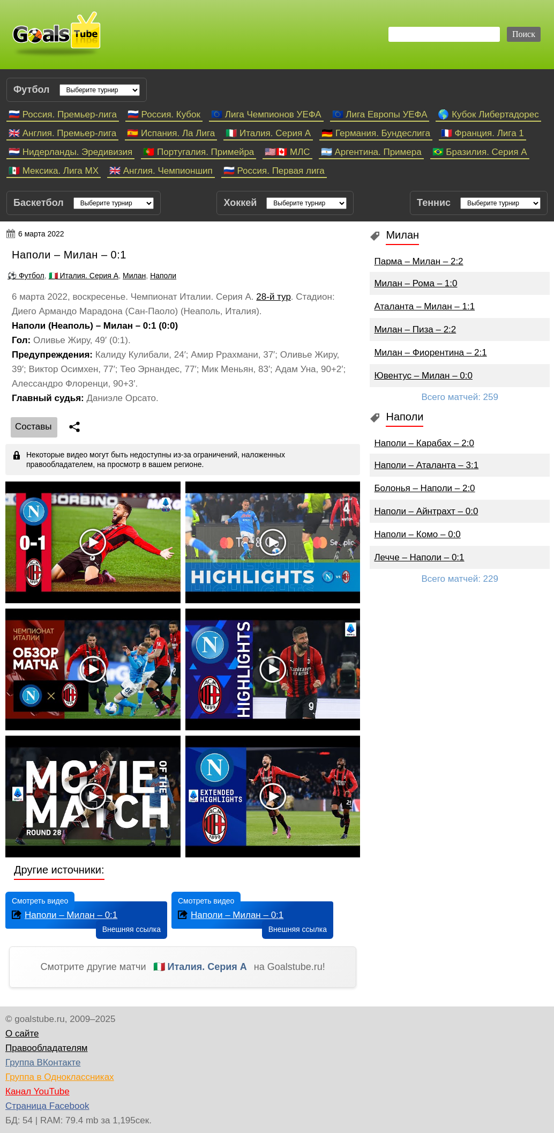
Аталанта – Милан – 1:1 (424, 306)
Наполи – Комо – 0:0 (417, 534)
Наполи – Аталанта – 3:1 (426, 465)
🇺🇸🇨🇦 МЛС (287, 152)
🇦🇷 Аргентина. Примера (371, 152)
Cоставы (33, 426)
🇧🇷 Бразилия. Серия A (479, 152)
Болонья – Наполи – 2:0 (424, 488)
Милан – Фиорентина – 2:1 (430, 352)
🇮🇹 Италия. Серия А (268, 133)
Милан (134, 275)
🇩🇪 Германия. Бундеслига (375, 133)
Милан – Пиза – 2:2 (415, 329)
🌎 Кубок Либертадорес (488, 114)
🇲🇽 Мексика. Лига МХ (54, 171)
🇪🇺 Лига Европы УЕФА (380, 114)
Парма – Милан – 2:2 (418, 261)
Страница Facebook (47, 1106)
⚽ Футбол (26, 275)
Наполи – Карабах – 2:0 (424, 443)
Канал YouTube (37, 1091)
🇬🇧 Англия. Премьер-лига (62, 133)
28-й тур (273, 297)
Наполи (163, 275)
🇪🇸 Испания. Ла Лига (171, 133)
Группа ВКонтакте (42, 1062)
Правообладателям (46, 1048)
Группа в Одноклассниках (59, 1077)
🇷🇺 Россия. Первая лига (274, 171)
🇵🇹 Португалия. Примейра (198, 152)
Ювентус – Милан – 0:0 (423, 376)
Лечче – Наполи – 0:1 (419, 557)
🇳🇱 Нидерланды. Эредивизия (70, 152)
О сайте (22, 1033)
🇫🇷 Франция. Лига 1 (482, 133)
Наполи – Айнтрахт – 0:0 (426, 511)
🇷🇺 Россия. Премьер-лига (63, 114)
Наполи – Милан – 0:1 (63, 914)
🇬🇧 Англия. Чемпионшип (161, 171)
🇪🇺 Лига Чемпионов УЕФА (266, 114)
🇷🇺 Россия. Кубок (164, 114)
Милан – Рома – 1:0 (415, 283)
